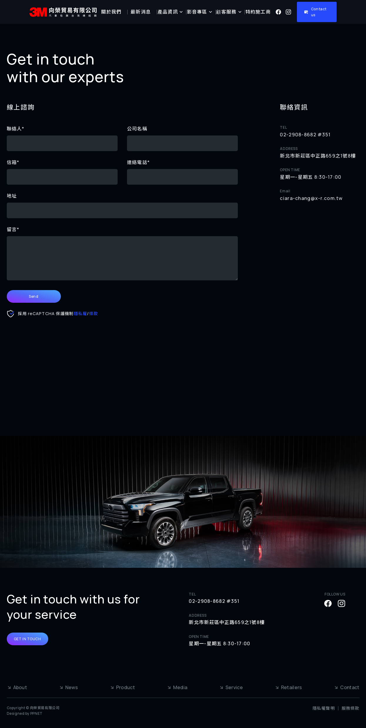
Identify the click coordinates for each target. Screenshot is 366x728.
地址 (12, 196)
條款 (93, 313)
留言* (13, 229)
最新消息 (141, 12)
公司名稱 (137, 128)
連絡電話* (138, 162)
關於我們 (111, 12)
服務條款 (350, 708)
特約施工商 (258, 12)
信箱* (13, 162)
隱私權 (80, 313)
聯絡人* (16, 128)
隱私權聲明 (323, 708)
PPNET (36, 713)
